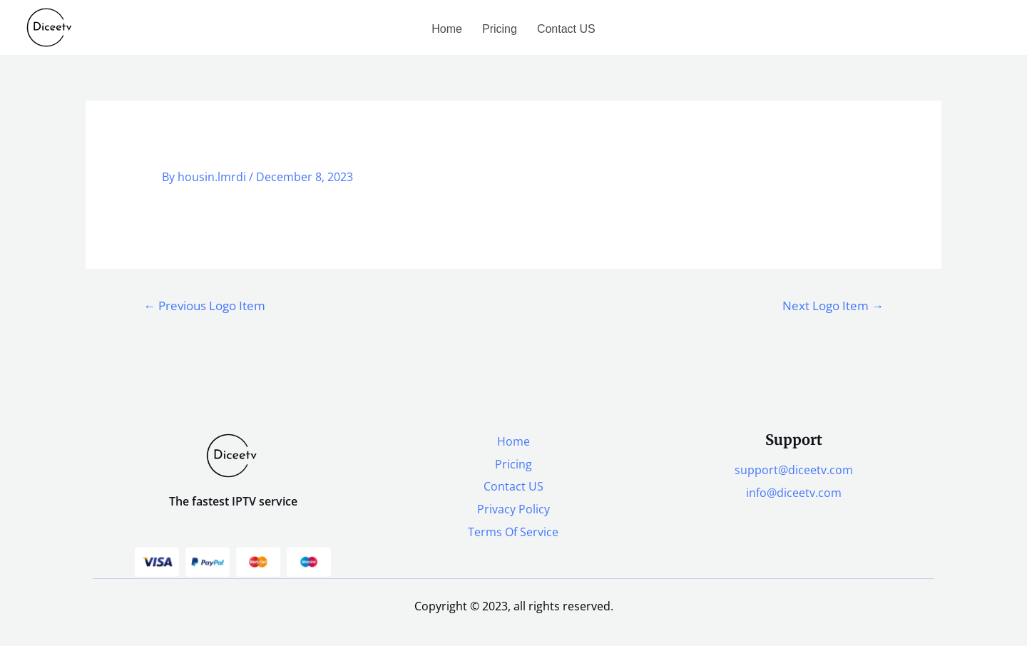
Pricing (499, 29)
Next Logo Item (833, 305)
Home (446, 29)
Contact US (566, 29)
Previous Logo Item (204, 305)
